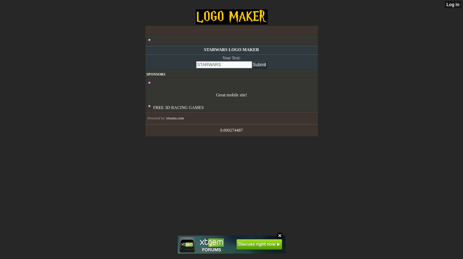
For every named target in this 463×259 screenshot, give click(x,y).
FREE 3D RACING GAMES (178, 107)
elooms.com (175, 118)
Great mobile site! (231, 94)
